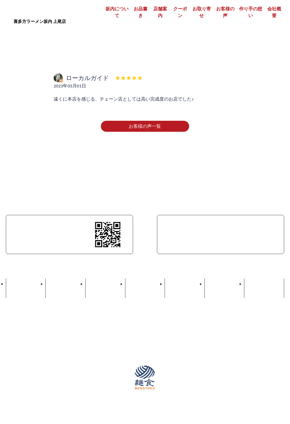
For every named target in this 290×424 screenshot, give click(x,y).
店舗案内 (160, 12)
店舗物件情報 (174, 313)
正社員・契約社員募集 (29, 313)
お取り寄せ (202, 12)
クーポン (180, 12)
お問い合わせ (264, 284)
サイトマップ (270, 313)
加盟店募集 (136, 313)
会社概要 (274, 12)
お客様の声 (225, 12)
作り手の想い (250, 12)
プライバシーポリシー (222, 313)
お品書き (140, 12)
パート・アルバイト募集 (88, 313)
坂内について (116, 12)
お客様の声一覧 (145, 126)
